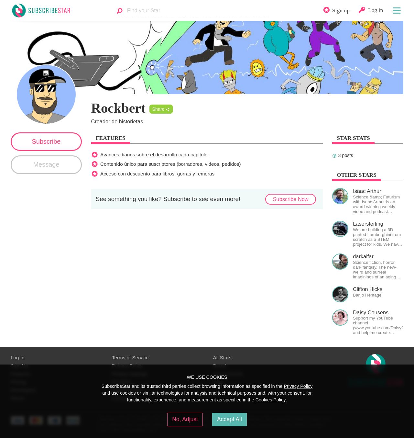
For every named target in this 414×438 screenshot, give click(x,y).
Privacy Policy (298, 386)
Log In (17, 357)
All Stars (222, 357)
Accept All (229, 419)
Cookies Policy (271, 399)
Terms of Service (130, 357)
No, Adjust (185, 419)
